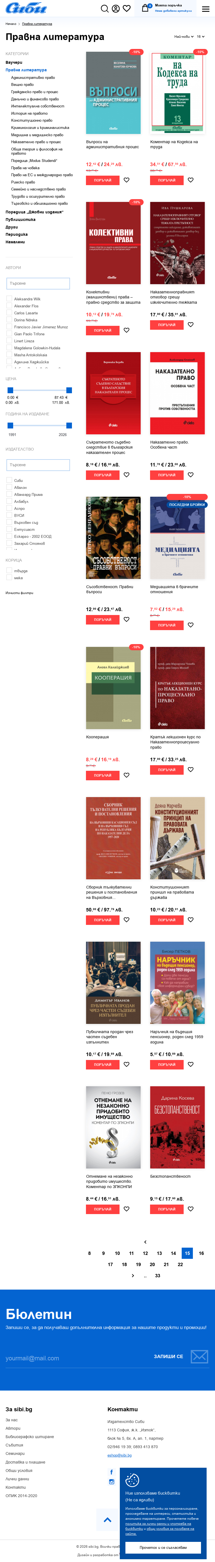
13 (159, 1253)
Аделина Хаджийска (27, 362)
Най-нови (184, 36)
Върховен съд (22, 522)
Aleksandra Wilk (23, 299)
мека (14, 578)
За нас (12, 1420)
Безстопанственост (170, 1176)
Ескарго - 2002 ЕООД (29, 536)
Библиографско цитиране (30, 1437)
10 (117, 1253)
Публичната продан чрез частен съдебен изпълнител (109, 1037)
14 (173, 1253)
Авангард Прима (24, 494)
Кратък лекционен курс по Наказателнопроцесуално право (175, 742)
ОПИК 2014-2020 (21, 1496)
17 (110, 1264)
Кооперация (97, 737)
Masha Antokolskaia (26, 355)
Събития (14, 1445)
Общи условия (19, 1470)
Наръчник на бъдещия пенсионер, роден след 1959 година (176, 1037)
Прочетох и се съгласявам (163, 1547)
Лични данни (17, 1479)
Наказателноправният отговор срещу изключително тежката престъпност (173, 297)
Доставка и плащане (25, 1462)
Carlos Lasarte (22, 313)
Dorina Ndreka (21, 320)
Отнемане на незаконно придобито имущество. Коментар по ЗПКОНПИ (109, 1181)
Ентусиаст (20, 529)
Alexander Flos (22, 306)
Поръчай (102, 180)
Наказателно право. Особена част (169, 445)
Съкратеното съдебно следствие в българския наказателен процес (109, 447)
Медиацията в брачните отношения (174, 590)
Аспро (15, 508)
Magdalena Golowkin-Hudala (33, 348)
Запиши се (181, 1356)
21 (166, 1264)
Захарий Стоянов (25, 543)
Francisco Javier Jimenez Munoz (37, 327)
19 (138, 1264)
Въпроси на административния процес (112, 145)
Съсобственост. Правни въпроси (109, 590)
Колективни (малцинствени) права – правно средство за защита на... (113, 297)
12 (145, 1253)
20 (152, 1264)
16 (201, 36)
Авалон (16, 487)
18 (124, 1264)
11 (131, 1253)
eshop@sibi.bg (120, 1455)
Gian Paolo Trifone (25, 334)
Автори (13, 1428)
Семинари (15, 1453)
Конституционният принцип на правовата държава (172, 892)
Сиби (14, 480)
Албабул (17, 501)
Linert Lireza (20, 341)
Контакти (16, 1487)
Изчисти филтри (19, 593)
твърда (16, 571)
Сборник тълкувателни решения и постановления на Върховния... (111, 892)
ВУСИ (15, 515)
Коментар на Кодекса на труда (174, 145)
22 (180, 1264)
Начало (11, 23)
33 (157, 1276)
